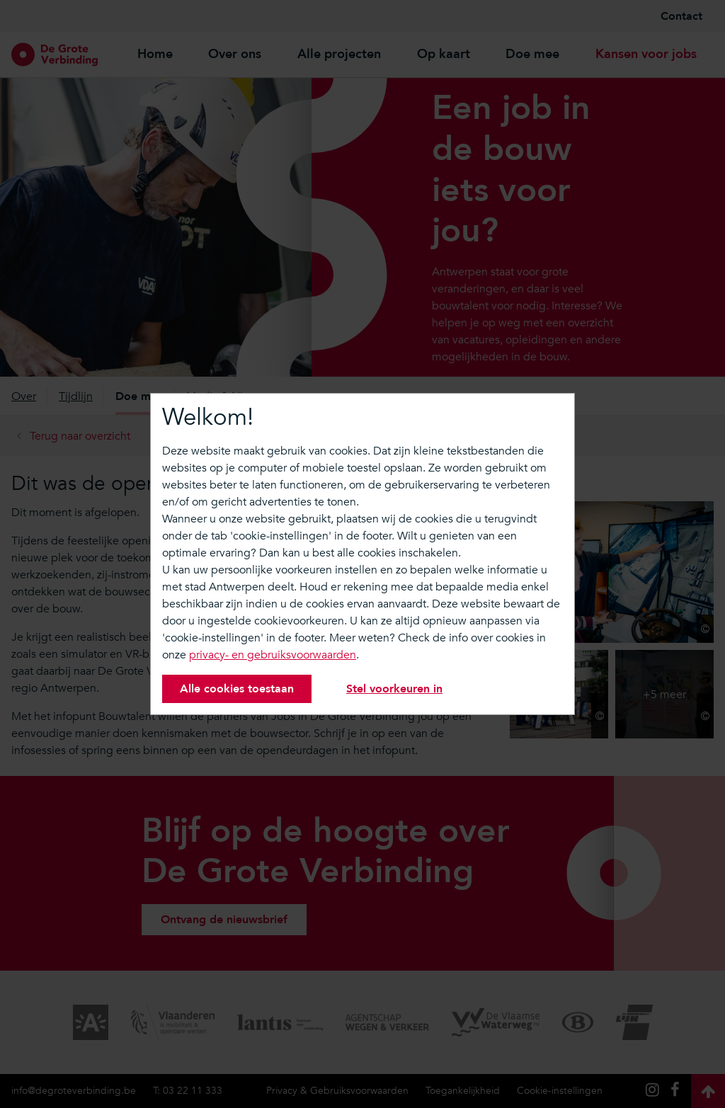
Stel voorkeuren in (394, 689)
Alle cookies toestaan (237, 689)
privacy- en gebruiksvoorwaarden (272, 655)
